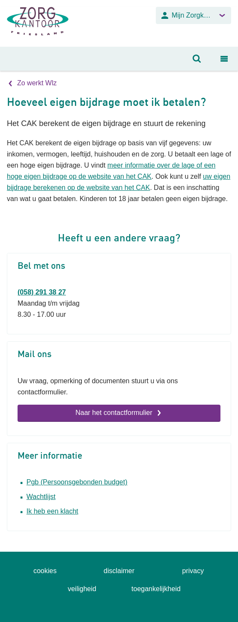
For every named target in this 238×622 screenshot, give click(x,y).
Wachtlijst (41, 496)
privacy (193, 570)
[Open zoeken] (197, 59)
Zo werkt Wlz (37, 83)
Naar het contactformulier (113, 412)
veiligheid (82, 588)
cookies (45, 570)
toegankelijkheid (156, 588)
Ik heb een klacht (52, 511)
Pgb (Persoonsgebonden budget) (77, 482)
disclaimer (119, 570)
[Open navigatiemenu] (224, 59)
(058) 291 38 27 (42, 292)
